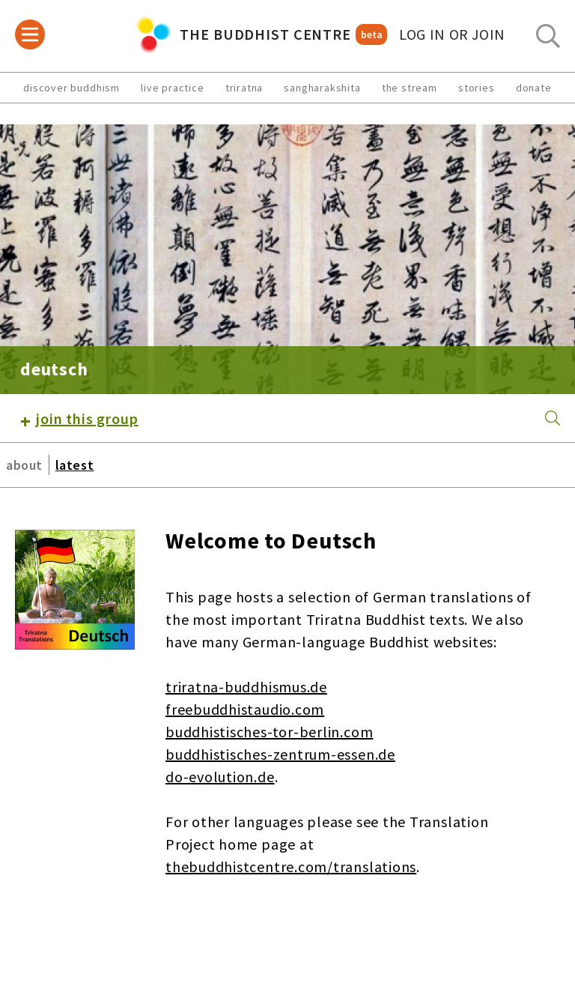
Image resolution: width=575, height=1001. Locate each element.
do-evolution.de (220, 776)
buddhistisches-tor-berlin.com (269, 731)
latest (74, 465)
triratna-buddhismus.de (246, 686)
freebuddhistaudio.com (244, 709)
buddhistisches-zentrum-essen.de (280, 754)
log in (452, 34)
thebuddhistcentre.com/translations (290, 866)
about (24, 465)
